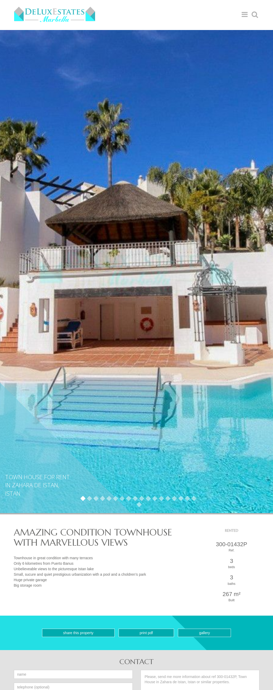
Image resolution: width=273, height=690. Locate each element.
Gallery (204, 633)
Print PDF (146, 633)
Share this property (78, 633)
